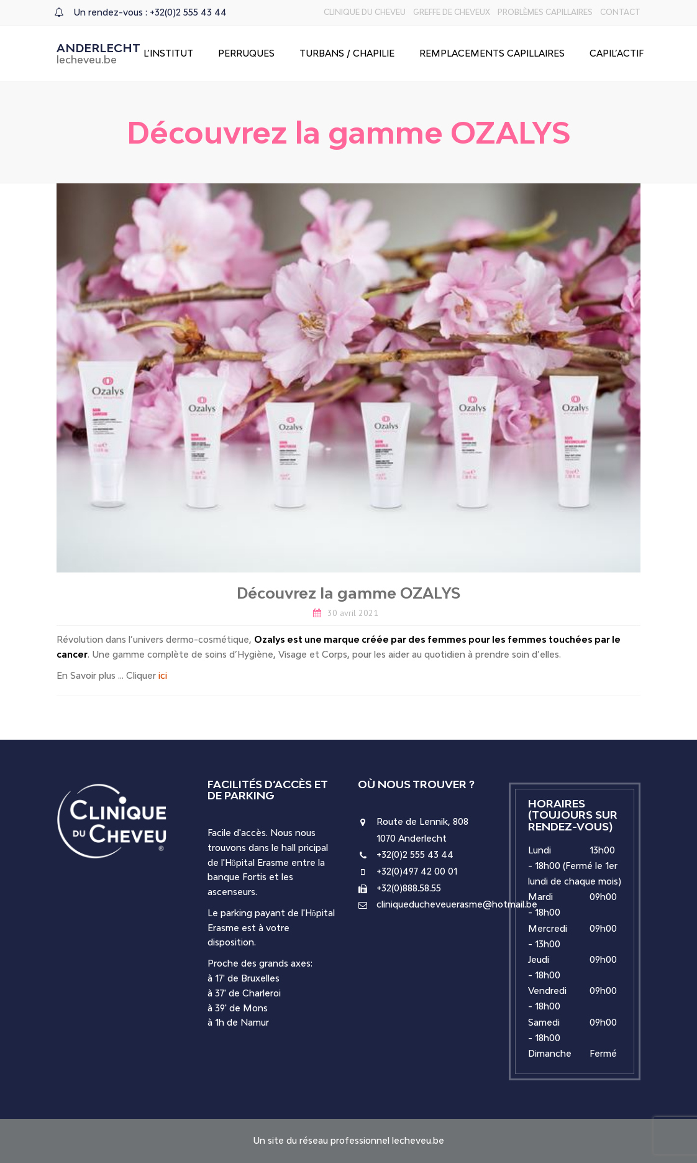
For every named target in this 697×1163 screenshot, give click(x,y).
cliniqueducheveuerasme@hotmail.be (456, 904)
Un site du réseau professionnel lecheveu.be (348, 1140)
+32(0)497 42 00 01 (416, 871)
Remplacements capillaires (492, 53)
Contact (620, 12)
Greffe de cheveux (451, 12)
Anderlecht (98, 53)
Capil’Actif (617, 53)
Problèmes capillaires (545, 12)
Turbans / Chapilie (346, 53)
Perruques (246, 53)
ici (162, 675)
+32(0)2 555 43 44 (414, 854)
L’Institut (168, 53)
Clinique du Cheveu (365, 12)
